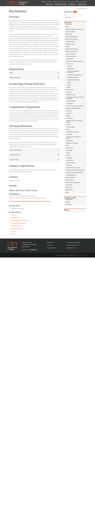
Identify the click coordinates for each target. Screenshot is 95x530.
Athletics (49, 1)
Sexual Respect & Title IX (73, 245)
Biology (68, 87)
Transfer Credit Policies (73, 80)
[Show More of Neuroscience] (85, 148)
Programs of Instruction (71, 51)
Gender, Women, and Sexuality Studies (74, 121)
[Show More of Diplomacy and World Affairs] (85, 108)
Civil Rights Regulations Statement (74, 29)
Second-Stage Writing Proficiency (73, 71)
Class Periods (68, 34)
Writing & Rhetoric (71, 175)
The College (68, 24)
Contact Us (50, 245)
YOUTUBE (34, 249)
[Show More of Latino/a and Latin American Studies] (85, 136)
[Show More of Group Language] (85, 127)
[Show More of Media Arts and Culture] (85, 143)
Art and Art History (71, 56)
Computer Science (71, 101)
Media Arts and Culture (72, 143)
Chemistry (69, 92)
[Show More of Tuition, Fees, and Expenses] (85, 182)
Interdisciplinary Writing (72, 132)
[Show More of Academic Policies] (85, 41)
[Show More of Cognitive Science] (85, 94)
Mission (67, 27)
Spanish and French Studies (73, 167)
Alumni (44, 1)
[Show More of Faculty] (85, 192)
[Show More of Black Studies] (85, 89)
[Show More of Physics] (85, 153)
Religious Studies (70, 162)
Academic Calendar (70, 31)
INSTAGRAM (33, 249)
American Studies (70, 54)
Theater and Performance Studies (75, 170)
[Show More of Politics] (85, 155)
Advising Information (72, 77)
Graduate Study (69, 180)
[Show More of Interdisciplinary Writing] (85, 131)
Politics (68, 155)
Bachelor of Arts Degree (71, 39)
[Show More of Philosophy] (85, 150)
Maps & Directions (51, 248)
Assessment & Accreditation (74, 242)
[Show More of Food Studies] (85, 118)
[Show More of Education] (85, 113)
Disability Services (70, 44)
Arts (69, 1)
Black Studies (69, 89)
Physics (68, 153)
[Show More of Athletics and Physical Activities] (85, 61)
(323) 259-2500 (25, 246)
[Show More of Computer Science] (85, 101)
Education (68, 113)
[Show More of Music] (85, 145)
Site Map (67, 202)
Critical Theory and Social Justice (75, 106)
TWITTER (31, 249)
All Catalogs (68, 204)
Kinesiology (69, 134)
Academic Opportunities (71, 49)
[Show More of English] (85, 115)
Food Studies (69, 118)
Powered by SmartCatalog (82, 255)
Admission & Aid (60, 4)
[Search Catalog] (73, 15)
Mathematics (69, 140)
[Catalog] (68, 12)
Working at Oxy (51, 242)
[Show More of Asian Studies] (85, 58)
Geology (68, 124)
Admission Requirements (71, 36)
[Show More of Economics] (85, 110)
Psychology (69, 158)
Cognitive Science (71, 94)
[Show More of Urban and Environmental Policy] (85, 172)
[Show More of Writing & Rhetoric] (85, 175)
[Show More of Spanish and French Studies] (85, 167)
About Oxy (49, 4)
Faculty (69, 85)
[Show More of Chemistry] (85, 92)
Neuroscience (69, 148)
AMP (37, 136)
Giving (54, 1)
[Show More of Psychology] (85, 157)
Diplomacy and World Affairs (73, 108)
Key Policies (68, 187)
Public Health (69, 160)
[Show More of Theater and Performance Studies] (85, 170)
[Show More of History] (85, 129)
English (68, 115)
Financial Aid (68, 185)
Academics (72, 4)
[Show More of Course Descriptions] (85, 177)
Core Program (69, 103)
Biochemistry (69, 63)
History (68, 129)
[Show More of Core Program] (85, 103)
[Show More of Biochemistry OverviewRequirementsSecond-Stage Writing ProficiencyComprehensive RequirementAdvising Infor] (85, 63)
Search (73, 17)
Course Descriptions (70, 177)
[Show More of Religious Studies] (85, 162)
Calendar (77, 1)
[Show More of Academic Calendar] (85, 31)
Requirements (71, 68)
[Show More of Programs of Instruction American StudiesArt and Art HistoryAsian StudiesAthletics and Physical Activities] (85, 51)
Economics (69, 111)
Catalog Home (69, 199)
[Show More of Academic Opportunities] (85, 49)
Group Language (70, 127)
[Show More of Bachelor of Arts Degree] (85, 39)
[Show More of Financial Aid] (85, 185)
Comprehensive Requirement (74, 75)
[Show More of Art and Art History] (85, 56)
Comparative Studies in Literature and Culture (75, 97)
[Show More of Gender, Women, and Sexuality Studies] (85, 120)
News (72, 1)
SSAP (42, 136)
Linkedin (36, 249)
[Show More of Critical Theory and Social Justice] (85, 105)
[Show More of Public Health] (85, 160)
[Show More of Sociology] (85, 165)
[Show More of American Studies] (85, 53)
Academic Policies (70, 41)
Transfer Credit (19, 171)
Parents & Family (61, 1)
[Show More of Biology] (85, 87)
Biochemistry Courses (14, 180)
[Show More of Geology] (85, 124)
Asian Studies (69, 59)
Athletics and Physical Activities (74, 61)
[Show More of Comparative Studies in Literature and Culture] (85, 97)
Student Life (82, 4)
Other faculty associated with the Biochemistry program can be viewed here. (30, 201)
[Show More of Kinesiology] (85, 134)
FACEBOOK (29, 249)
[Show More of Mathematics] (85, 140)
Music (67, 145)
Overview (69, 66)
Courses (69, 82)
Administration (69, 190)
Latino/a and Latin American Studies (73, 137)
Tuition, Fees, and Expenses (72, 182)
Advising (67, 46)
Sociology (68, 165)
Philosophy (69, 150)
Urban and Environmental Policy (74, 172)
